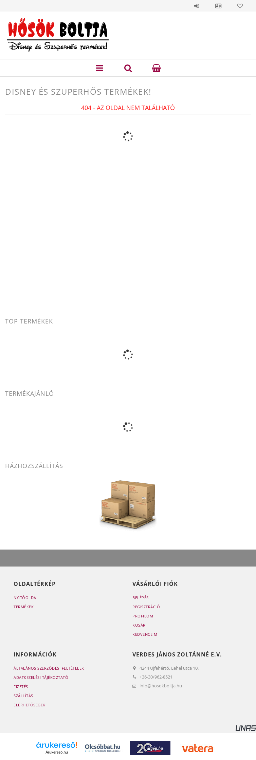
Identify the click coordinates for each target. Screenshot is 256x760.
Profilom (142, 615)
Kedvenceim (144, 634)
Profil (218, 6)
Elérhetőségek (29, 704)
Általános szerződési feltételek (49, 668)
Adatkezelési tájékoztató (41, 677)
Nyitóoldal (26, 597)
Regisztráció (146, 606)
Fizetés (21, 686)
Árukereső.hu (56, 752)
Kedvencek (240, 6)
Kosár (139, 625)
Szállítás (23, 695)
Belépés (196, 6)
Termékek (24, 606)
